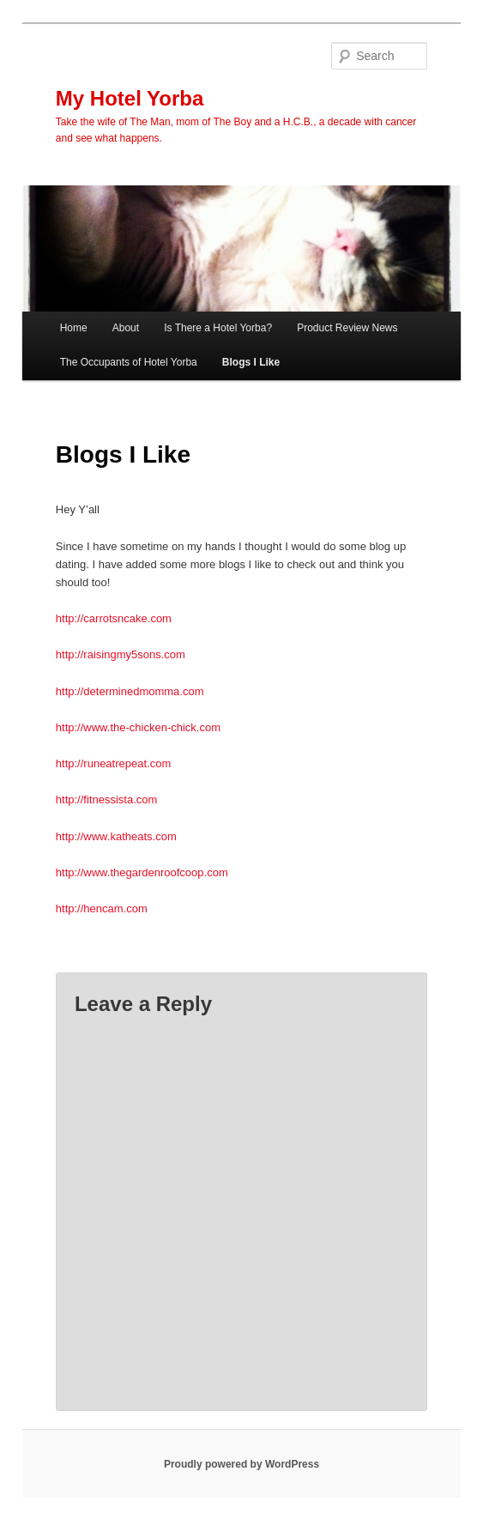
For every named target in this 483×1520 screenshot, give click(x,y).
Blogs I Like (251, 362)
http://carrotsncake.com (114, 618)
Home (74, 328)
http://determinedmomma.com (130, 691)
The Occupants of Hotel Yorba (128, 362)
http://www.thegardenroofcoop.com (142, 872)
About (125, 328)
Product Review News (347, 328)
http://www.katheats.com (116, 836)
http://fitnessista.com (107, 799)
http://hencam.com (102, 908)
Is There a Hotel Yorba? (218, 328)
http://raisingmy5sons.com (120, 654)
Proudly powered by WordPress (241, 1464)
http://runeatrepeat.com (113, 763)
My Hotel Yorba (129, 98)
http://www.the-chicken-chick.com (138, 727)
